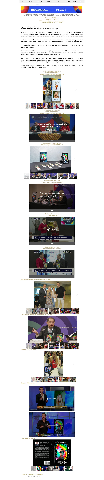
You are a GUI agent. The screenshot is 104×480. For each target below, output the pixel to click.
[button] (49, 1)
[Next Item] (76, 89)
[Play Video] (52, 129)
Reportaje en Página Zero (34, 476)
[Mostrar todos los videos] (52, 141)
